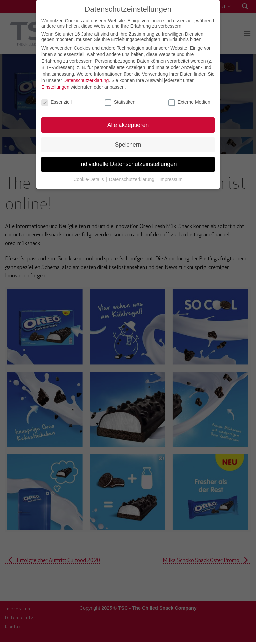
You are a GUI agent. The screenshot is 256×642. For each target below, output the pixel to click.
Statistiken (120, 100)
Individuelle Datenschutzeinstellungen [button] (128, 162)
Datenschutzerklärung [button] (132, 178)
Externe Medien (189, 100)
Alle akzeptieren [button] (128, 123)
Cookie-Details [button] (89, 178)
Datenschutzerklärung (86, 79)
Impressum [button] (170, 178)
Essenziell (56, 100)
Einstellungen (55, 85)
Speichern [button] (128, 143)
